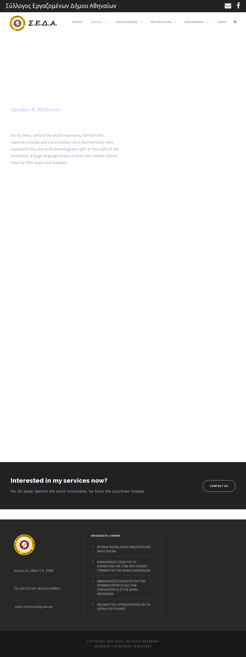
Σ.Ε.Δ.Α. (97, 22)
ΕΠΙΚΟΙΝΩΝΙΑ (194, 22)
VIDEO (221, 22)
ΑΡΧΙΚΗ (77, 22)
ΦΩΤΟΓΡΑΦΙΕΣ (161, 22)
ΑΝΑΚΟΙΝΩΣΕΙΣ (127, 22)
